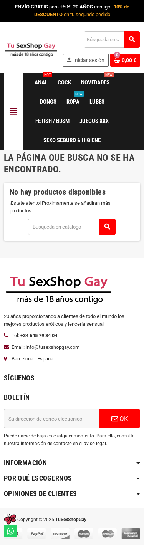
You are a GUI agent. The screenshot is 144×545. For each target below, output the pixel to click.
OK (119, 418)
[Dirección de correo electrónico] (51, 418)
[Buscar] (112, 39)
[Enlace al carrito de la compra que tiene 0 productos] (125, 60)
